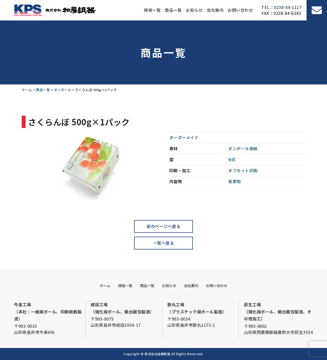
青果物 (234, 181)
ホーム (105, 285)
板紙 (253, 148)
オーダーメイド (184, 137)
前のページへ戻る (163, 226)
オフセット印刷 (243, 170)
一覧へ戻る (163, 243)
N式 (232, 159)
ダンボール (238, 148)
